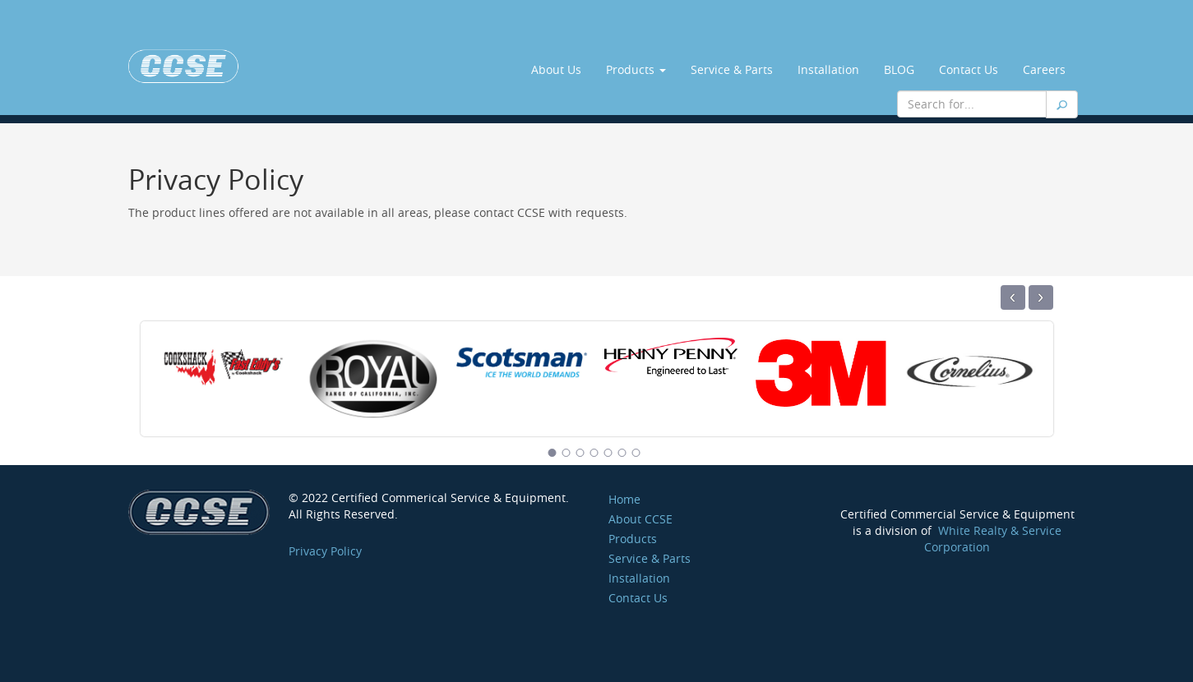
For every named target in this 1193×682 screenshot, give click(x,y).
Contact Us (968, 69)
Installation (828, 69)
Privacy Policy (325, 551)
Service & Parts (732, 69)
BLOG (899, 69)
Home (624, 499)
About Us (556, 69)
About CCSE (640, 519)
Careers (1044, 69)
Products (636, 69)
